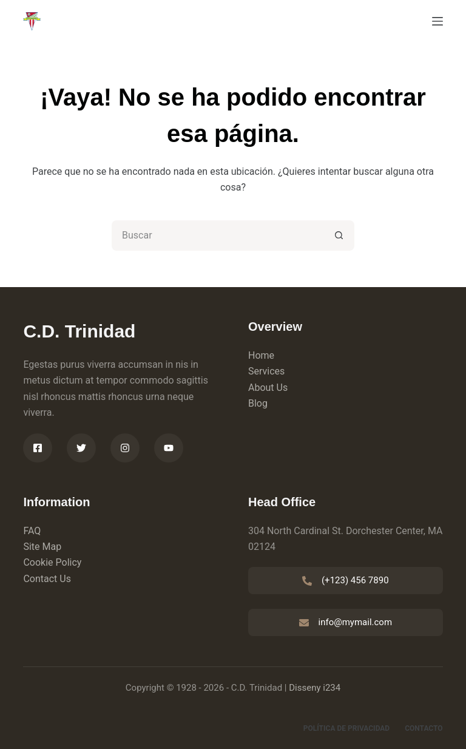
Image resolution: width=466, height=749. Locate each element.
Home (261, 355)
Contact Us (47, 579)
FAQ (32, 531)
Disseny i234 (314, 687)
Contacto (423, 728)
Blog (258, 403)
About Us (268, 387)
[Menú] (437, 21)
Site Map (42, 546)
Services (266, 371)
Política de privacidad (346, 728)
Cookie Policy (52, 562)
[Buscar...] (218, 235)
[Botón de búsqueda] (339, 235)
